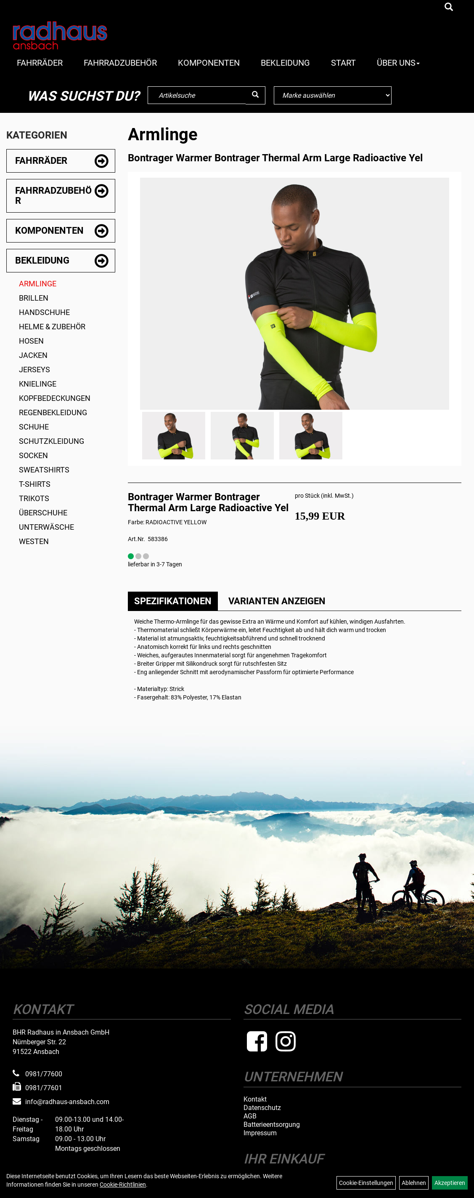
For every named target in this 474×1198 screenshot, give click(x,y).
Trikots (34, 498)
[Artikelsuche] (449, 8)
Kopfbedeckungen (54, 398)
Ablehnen (414, 1182)
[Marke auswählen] (333, 95)
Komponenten (209, 63)
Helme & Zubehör (52, 326)
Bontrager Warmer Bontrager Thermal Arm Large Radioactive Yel (275, 158)
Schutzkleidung (51, 441)
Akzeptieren (449, 1182)
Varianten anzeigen (277, 601)
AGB (250, 1116)
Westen (34, 541)
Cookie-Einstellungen (366, 1182)
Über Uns (398, 63)
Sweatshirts (44, 469)
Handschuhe (44, 312)
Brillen (33, 297)
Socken (33, 455)
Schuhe (34, 426)
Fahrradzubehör (120, 63)
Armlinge (37, 283)
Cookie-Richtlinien (123, 1184)
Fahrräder (40, 63)
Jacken (33, 355)
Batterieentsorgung (272, 1125)
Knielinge (37, 383)
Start (343, 63)
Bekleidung (285, 63)
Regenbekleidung (53, 412)
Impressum (260, 1133)
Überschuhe (43, 512)
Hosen (31, 340)
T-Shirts (34, 484)
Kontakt (255, 1099)
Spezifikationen (173, 601)
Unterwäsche (46, 527)
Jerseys (34, 369)
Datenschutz (262, 1108)
